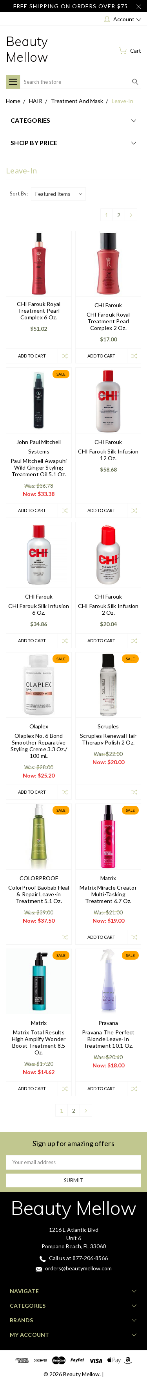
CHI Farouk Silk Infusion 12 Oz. (108, 454)
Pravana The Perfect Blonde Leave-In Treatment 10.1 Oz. (108, 1039)
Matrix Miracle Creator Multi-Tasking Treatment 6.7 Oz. (108, 894)
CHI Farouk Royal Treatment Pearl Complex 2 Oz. (108, 321)
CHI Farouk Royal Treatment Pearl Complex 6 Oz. (38, 310)
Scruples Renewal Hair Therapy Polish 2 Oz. (108, 739)
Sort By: (19, 193)
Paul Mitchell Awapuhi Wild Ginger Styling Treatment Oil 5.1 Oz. (39, 467)
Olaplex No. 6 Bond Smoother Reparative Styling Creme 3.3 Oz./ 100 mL (39, 745)
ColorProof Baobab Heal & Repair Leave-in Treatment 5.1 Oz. (38, 894)
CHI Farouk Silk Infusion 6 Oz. (38, 609)
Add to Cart (32, 355)
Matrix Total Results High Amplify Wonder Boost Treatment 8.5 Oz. (39, 1042)
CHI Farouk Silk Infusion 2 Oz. (108, 609)
